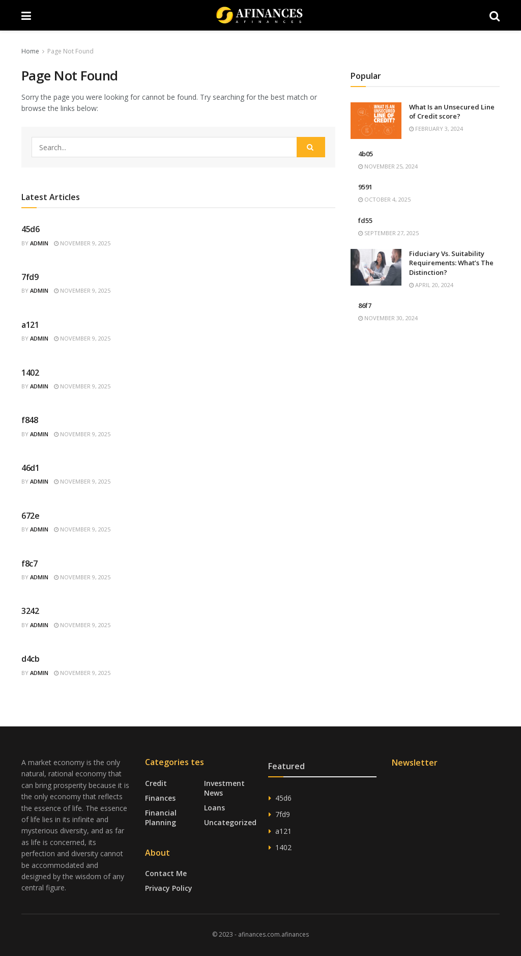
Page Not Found (70, 51)
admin (39, 243)
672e (30, 515)
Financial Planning (161, 817)
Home (30, 51)
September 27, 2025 (388, 233)
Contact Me (166, 873)
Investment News (224, 788)
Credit (156, 783)
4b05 (365, 153)
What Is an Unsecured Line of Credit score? (452, 111)
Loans (214, 807)
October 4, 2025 (384, 199)
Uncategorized (230, 822)
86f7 (364, 305)
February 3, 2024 (436, 128)
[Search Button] (311, 147)
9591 (365, 186)
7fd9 (30, 277)
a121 (30, 324)
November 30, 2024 (388, 318)
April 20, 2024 (431, 285)
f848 (29, 420)
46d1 (30, 467)
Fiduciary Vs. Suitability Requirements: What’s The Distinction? (451, 262)
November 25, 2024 (388, 166)
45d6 (30, 229)
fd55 (365, 220)
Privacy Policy (168, 888)
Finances (160, 798)
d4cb (30, 658)
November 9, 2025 (82, 243)
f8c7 (29, 563)
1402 (30, 372)
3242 (30, 610)
